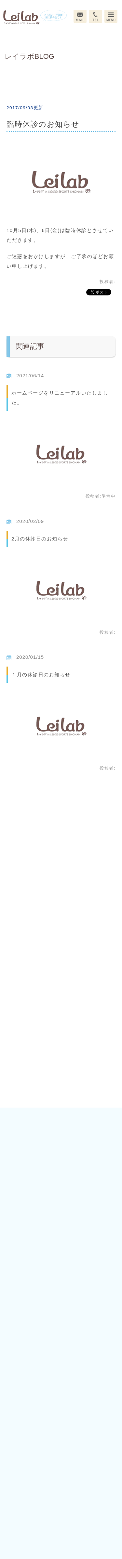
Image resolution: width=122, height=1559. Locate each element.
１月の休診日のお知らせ (41, 674)
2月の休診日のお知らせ (39, 538)
